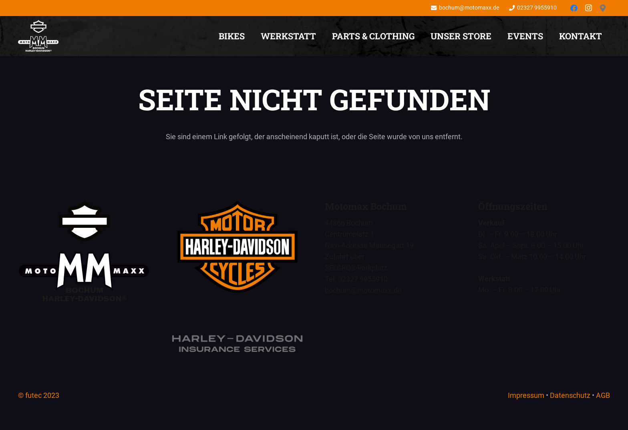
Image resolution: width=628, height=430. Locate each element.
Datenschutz (570, 395)
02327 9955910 (363, 279)
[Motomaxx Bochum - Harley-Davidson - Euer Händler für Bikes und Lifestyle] (237, 247)
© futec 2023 (38, 395)
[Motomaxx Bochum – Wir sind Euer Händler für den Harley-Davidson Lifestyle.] (38, 36)
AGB (603, 395)
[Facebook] (574, 8)
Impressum (526, 395)
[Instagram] (588, 8)
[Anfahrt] (603, 8)
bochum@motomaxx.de (363, 290)
